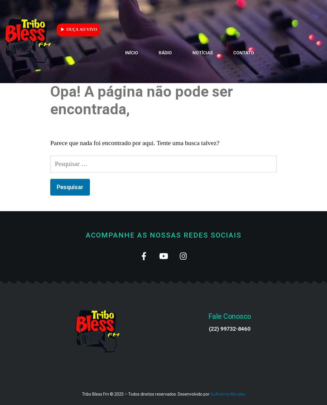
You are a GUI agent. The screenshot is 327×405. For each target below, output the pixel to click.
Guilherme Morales (227, 394)
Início (131, 53)
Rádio (165, 53)
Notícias (202, 53)
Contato (243, 53)
